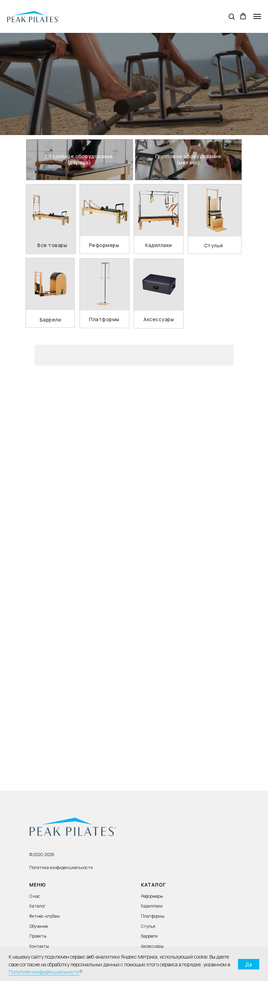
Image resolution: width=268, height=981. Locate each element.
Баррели (149, 936)
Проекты (37, 936)
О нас (34, 896)
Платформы (152, 916)
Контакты (39, 946)
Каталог (37, 906)
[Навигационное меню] (257, 16)
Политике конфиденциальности (44, 971)
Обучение (38, 926)
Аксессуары (152, 946)
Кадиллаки (152, 906)
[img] (79, 159)
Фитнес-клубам (44, 916)
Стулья (148, 926)
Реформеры (152, 896)
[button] (231, 16)
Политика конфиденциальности (61, 867)
